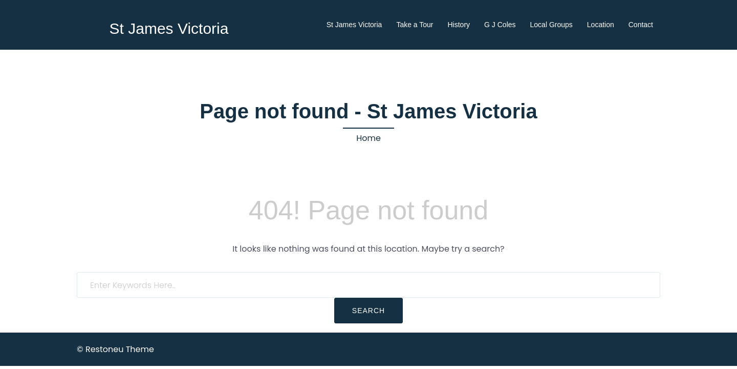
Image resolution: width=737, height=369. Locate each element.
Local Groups (551, 24)
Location (600, 24)
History (459, 24)
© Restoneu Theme (115, 349)
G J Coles (499, 24)
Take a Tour (414, 24)
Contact (640, 24)
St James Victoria (169, 28)
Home (368, 138)
